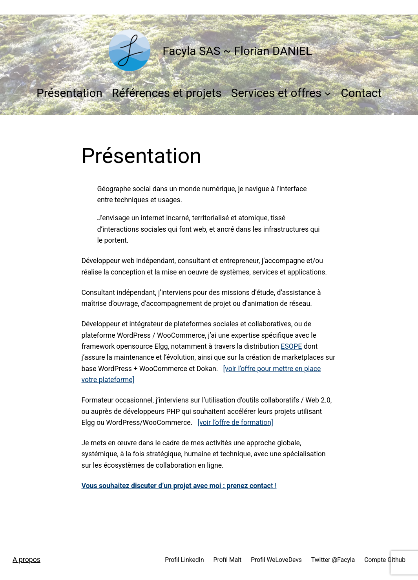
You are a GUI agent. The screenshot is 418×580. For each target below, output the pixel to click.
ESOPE (291, 346)
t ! (179, 486)
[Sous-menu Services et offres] (327, 93)
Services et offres (276, 93)
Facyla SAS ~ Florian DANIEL (237, 51)
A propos (26, 560)
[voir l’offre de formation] (235, 422)
